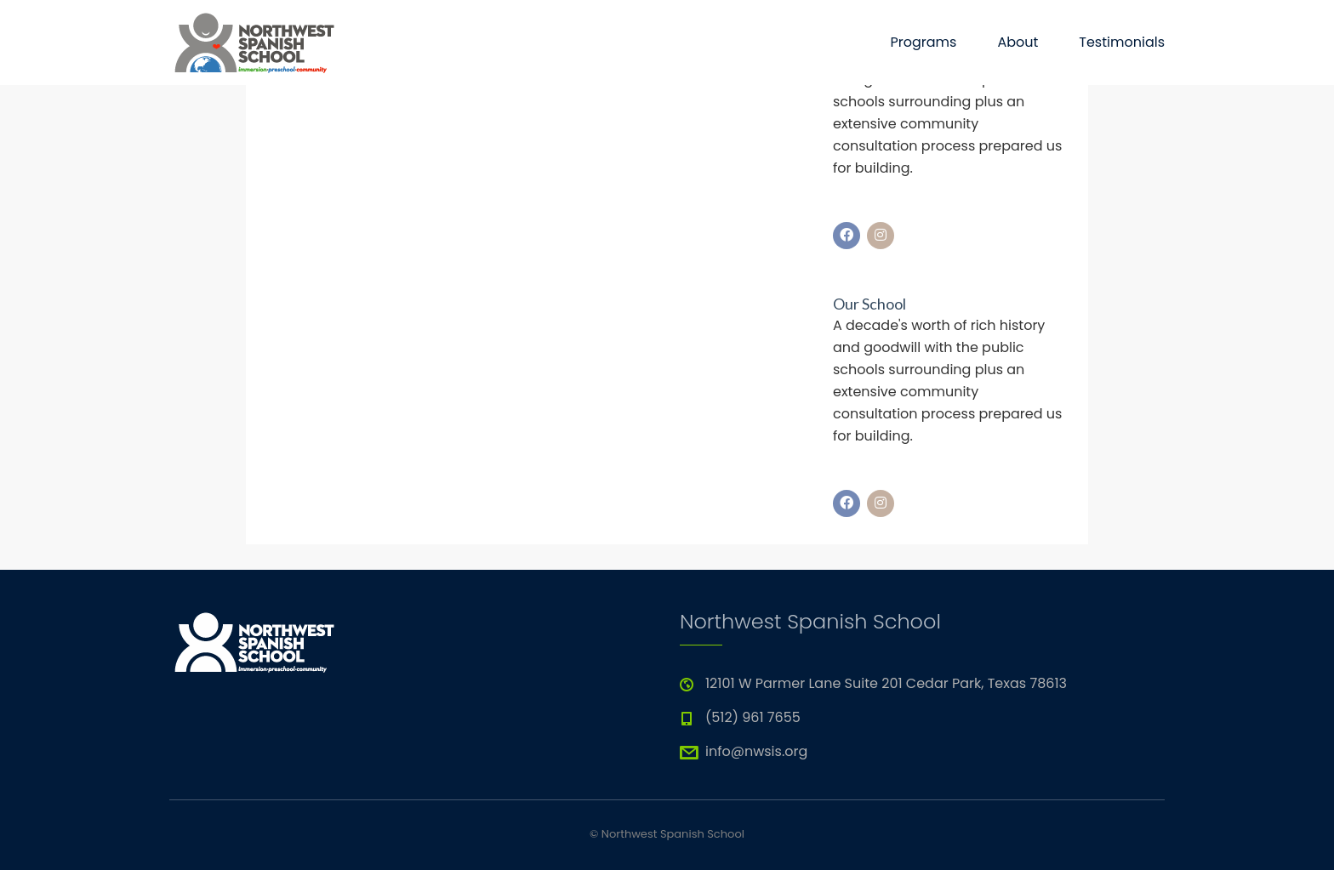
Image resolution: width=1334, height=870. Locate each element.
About (1017, 42)
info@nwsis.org (756, 751)
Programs (923, 42)
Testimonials (1122, 42)
